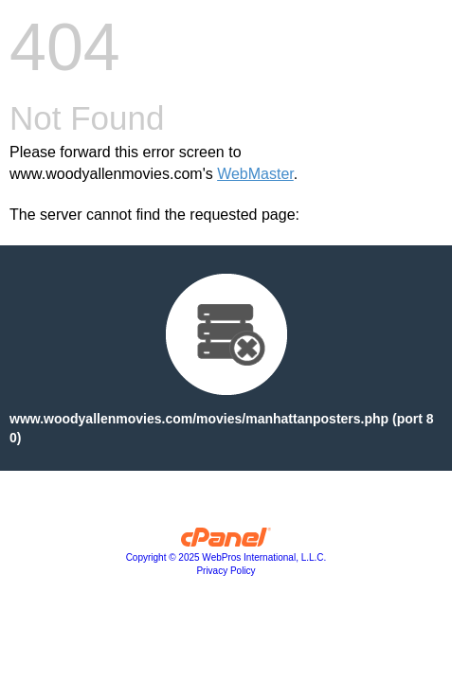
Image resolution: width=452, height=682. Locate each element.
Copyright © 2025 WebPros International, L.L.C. (226, 557)
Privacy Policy (225, 570)
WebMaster (255, 174)
